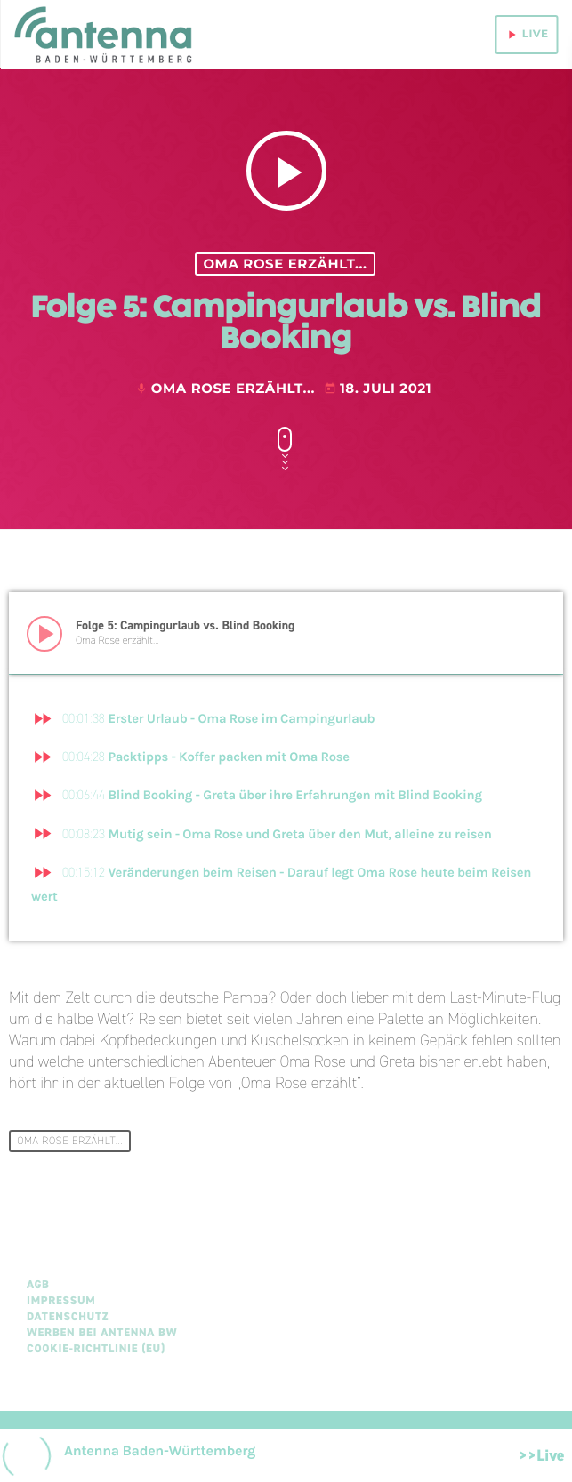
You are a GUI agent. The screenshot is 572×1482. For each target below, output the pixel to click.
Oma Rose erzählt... (285, 264)
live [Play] (526, 35)
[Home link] (105, 35)
